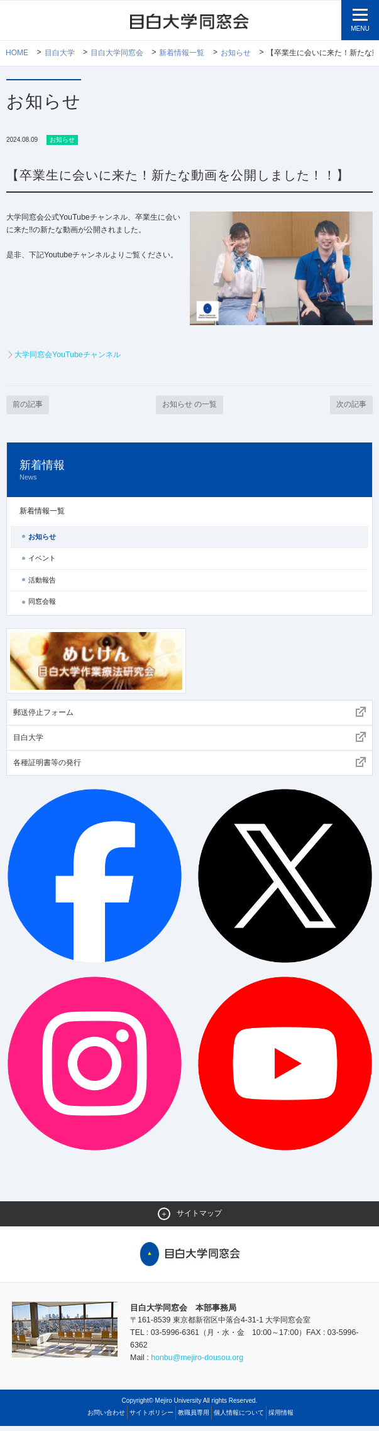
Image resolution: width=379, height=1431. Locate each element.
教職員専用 (193, 1417)
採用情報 (281, 1417)
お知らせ (236, 53)
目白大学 (60, 53)
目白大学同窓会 (117, 53)
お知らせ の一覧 (189, 406)
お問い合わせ (106, 1417)
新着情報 (189, 472)
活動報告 (42, 582)
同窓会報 (42, 604)
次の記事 (350, 406)
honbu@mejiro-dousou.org (200, 1362)
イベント (42, 560)
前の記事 (29, 406)
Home (17, 53)
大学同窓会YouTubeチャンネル (71, 356)
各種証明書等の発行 (47, 765)
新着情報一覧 (182, 53)
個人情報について (239, 1417)
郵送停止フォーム (43, 714)
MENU (360, 28)
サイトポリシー (151, 1417)
